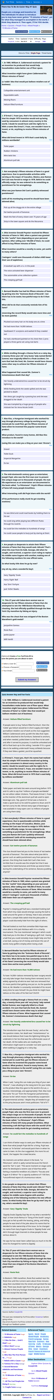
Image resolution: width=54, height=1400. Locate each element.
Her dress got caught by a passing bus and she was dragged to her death (25, 398)
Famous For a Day (11, 1364)
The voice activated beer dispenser (18, 270)
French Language (35, 1339)
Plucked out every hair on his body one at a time (24, 321)
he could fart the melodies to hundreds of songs (24, 528)
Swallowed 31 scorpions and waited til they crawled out (25, 332)
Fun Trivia (8, 2)
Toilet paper (9, 146)
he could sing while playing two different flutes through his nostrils (24, 522)
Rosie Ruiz (8, 630)
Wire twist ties (10, 155)
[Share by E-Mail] (46, 31)
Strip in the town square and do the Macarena (23, 221)
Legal (30, 1354)
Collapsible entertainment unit (17, 90)
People (43, 1334)
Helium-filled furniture (13, 104)
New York (32, 1341)
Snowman (39, 1317)
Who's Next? (9, 1346)
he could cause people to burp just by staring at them (26, 533)
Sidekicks (8, 1337)
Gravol (6, 449)
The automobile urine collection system (20, 275)
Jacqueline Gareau (11, 625)
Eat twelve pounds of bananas (16, 212)
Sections (19, 2)
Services (36, 2)
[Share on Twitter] (34, 31)
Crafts (38, 1344)
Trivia (28, 2)
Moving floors (10, 99)
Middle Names (39, 1354)
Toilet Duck (8, 454)
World (37, 1334)
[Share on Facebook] (21, 31)
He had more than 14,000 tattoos (18, 326)
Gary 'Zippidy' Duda (12, 575)
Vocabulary (44, 1336)
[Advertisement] (27, 47)
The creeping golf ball (13, 280)
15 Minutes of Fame (12, 1334)
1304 (44, 41)
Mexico (38, 1346)
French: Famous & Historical (39, 1351)
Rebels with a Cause (12, 1360)
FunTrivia (39, 1386)
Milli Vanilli (8, 639)
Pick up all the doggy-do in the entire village (22, 207)
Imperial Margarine (12, 458)
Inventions (43, 1349)
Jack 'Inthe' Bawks (11, 589)
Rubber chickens (11, 151)
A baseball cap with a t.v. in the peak (19, 266)
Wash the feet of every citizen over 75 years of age (25, 217)
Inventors (40, 1341)
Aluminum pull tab (12, 160)
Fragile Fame (10, 1387)
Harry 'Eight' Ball (11, 579)
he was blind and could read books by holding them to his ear (27, 514)
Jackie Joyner (9, 634)
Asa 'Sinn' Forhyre (11, 584)
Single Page (35, 53)
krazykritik (11, 41)
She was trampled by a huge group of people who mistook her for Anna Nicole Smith (25, 406)
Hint (50, 84)
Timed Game (47, 53)
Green (35, 1349)
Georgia (46, 1346)
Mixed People (33, 1336)
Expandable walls (11, 95)
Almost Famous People (13, 1349)
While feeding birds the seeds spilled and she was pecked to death (25, 390)
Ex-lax (6, 463)
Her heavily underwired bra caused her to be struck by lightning (27, 382)
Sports (30, 1334)
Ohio (30, 1349)
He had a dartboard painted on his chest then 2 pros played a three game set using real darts (26, 340)
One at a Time (24, 53)
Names (45, 1339)
